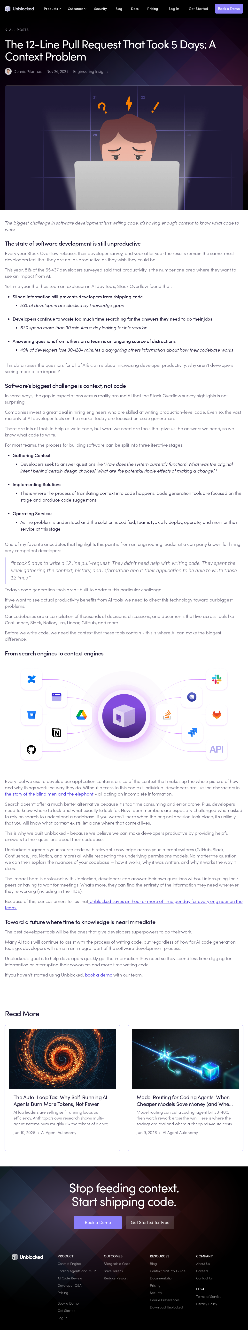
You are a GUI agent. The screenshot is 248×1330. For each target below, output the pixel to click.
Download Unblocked (166, 1307)
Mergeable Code (117, 1264)
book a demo (98, 975)
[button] (52, 9)
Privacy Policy (206, 1304)
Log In (174, 8)
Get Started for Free (150, 1222)
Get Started (198, 8)
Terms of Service (208, 1296)
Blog (119, 9)
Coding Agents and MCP (77, 1271)
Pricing (152, 9)
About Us (203, 1264)
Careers (202, 1271)
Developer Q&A (69, 1285)
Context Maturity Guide (168, 1271)
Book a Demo (229, 8)
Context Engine (69, 1264)
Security (100, 9)
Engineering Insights (90, 71)
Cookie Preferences (164, 1300)
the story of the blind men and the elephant (49, 794)
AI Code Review (70, 1278)
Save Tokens (113, 1271)
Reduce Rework (116, 1278)
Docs (135, 9)
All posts (17, 30)
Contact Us (204, 1278)
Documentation (161, 1278)
